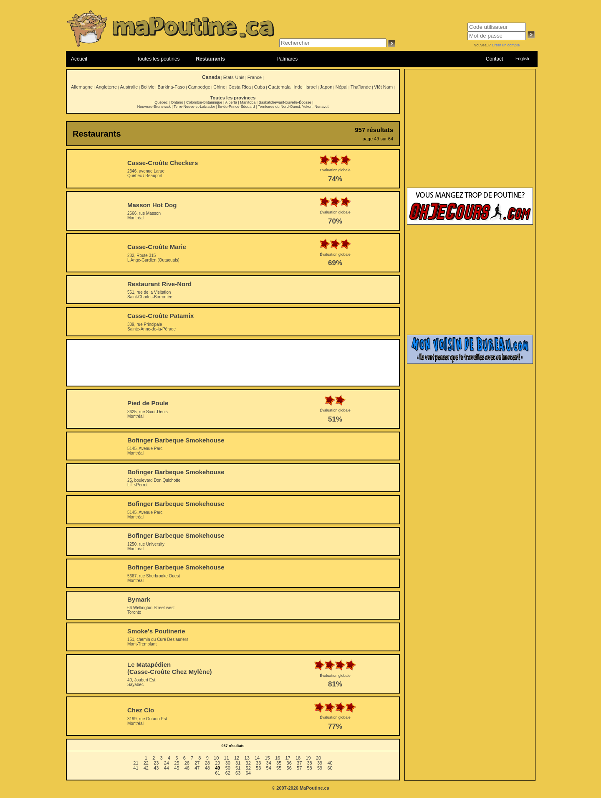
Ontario (177, 102)
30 (227, 762)
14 (257, 757)
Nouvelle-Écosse (297, 102)
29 (217, 762)
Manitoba (247, 102)
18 (297, 757)
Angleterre (106, 86)
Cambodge (199, 86)
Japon (326, 86)
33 (258, 762)
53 (258, 767)
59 (319, 767)
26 (186, 762)
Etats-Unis (234, 77)
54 (268, 767)
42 (146, 767)
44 (166, 767)
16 (277, 757)
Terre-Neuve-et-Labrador (194, 106)
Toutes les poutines (158, 59)
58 (309, 767)
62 (227, 772)
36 (289, 762)
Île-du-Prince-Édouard (236, 106)
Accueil (79, 59)
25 (176, 762)
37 (299, 762)
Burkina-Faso (170, 86)
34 (268, 762)
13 (247, 757)
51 (237, 767)
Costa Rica (239, 86)
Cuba (259, 86)
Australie (129, 86)
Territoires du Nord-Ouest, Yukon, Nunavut (293, 106)
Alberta (231, 102)
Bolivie (147, 86)
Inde (297, 86)
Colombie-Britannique (204, 102)
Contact (494, 59)
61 (217, 772)
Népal (342, 86)
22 (146, 762)
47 (196, 767)
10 (216, 757)
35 (278, 762)
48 (207, 767)
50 (227, 767)
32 (248, 762)
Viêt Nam (383, 86)
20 (318, 757)
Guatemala (279, 86)
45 (176, 767)
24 (166, 762)
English (522, 58)
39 (319, 762)
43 (156, 767)
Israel (311, 86)
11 (226, 757)
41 (135, 767)
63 (237, 772)
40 (329, 762)
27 (196, 762)
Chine (219, 86)
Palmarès (287, 59)
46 (186, 767)
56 (289, 767)
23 (156, 762)
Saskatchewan (271, 102)
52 (248, 767)
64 (248, 772)
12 (236, 757)
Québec (161, 102)
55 (278, 767)
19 (308, 757)
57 (299, 767)
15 (267, 757)
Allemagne (82, 86)
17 (287, 757)
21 (135, 762)
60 (329, 767)
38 (309, 762)
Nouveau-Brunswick (154, 106)
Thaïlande (361, 86)
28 (207, 762)
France (254, 77)
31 (237, 762)
